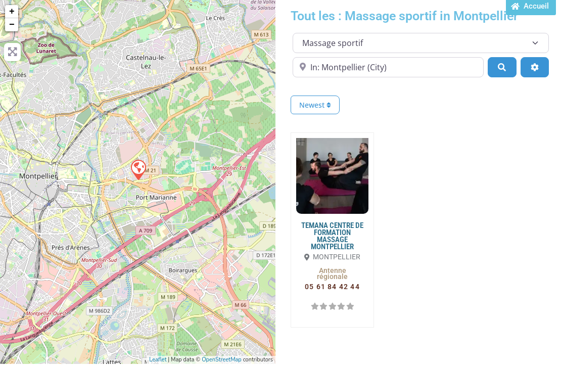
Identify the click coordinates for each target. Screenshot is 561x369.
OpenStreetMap (222, 359)
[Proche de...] (388, 67)
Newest (315, 105)
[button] (332, 273)
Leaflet (157, 359)
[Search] (502, 67)
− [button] (12, 25)
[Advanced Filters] (535, 67)
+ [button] (12, 12)
